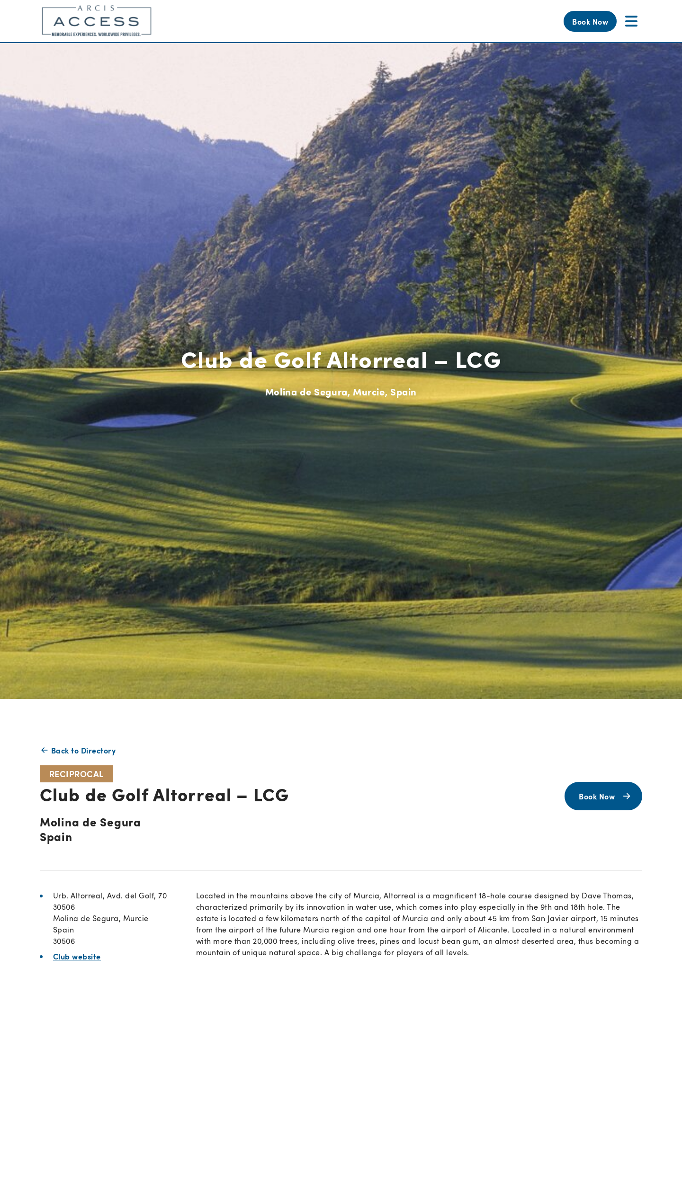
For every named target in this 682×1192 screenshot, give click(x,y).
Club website (77, 956)
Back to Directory (78, 750)
